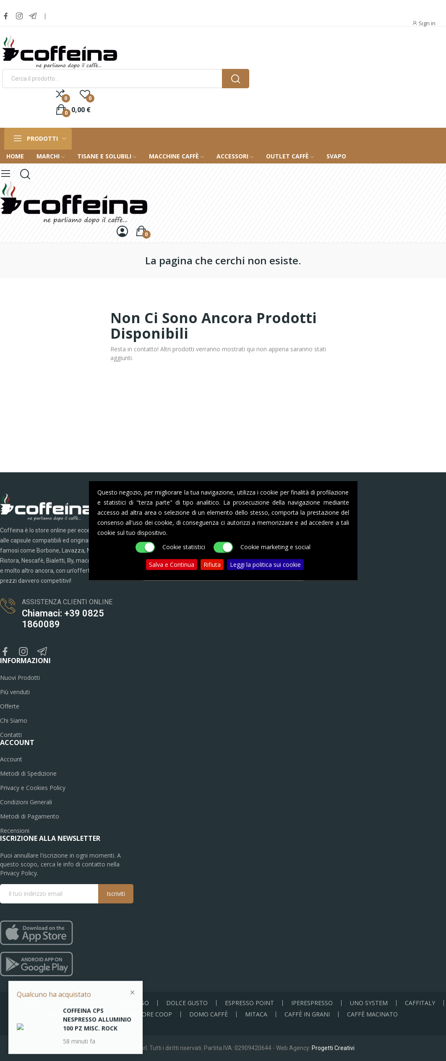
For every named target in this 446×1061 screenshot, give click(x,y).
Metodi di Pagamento (29, 816)
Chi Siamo (13, 720)
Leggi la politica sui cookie (265, 564)
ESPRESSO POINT (249, 1003)
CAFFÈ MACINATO (372, 1014)
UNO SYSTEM (369, 1003)
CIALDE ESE (26, 1003)
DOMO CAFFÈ (208, 1014)
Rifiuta (212, 564)
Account (11, 759)
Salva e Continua (171, 564)
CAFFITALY (420, 1003)
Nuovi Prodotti (20, 678)
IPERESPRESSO (312, 1003)
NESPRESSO (132, 1003)
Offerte (9, 706)
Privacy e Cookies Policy (32, 788)
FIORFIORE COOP (147, 1014)
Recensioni (14, 831)
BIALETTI (61, 1014)
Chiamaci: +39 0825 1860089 (63, 618)
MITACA (256, 1014)
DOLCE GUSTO (187, 1003)
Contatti (11, 735)
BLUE (98, 1014)
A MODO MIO (79, 1003)
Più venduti (15, 692)
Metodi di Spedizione (28, 773)
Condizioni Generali (26, 802)
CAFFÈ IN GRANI (307, 1014)
